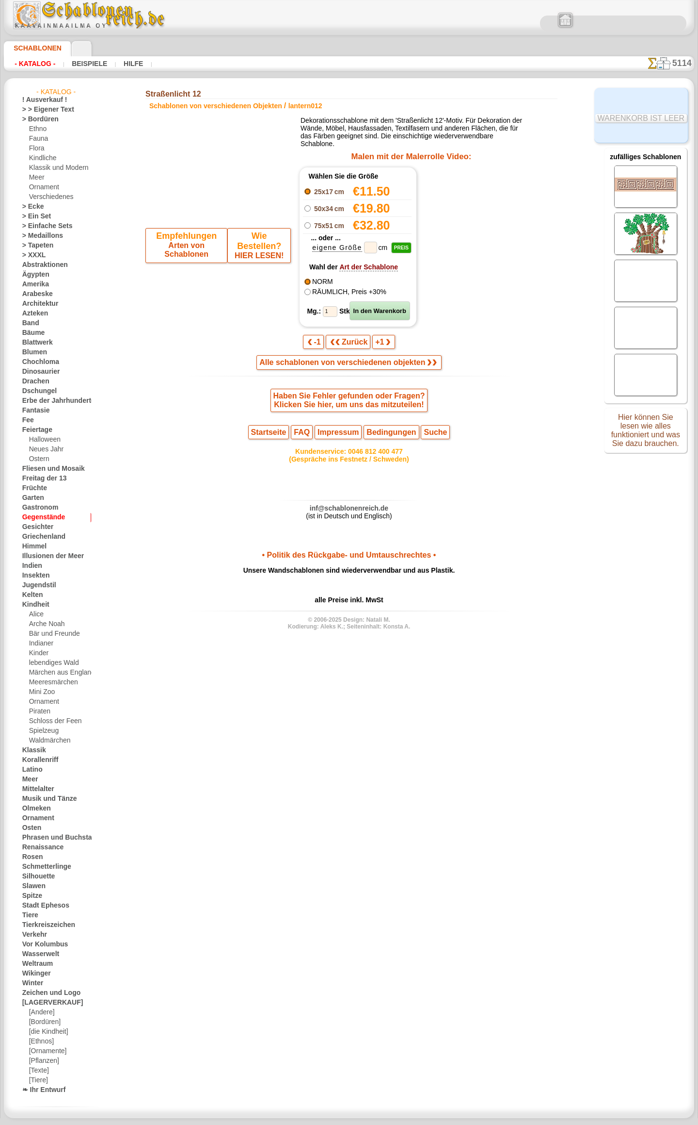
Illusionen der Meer (48, 556)
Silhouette (35, 876)
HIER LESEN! (257, 247)
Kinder (38, 653)
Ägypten (33, 274)
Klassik (31, 750)
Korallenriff (37, 760)
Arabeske (34, 294)
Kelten (30, 595)
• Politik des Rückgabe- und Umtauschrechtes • (349, 567)
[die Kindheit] (47, 1031)
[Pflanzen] (43, 1061)
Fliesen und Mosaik (48, 468)
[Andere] (41, 1012)
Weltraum (35, 964)
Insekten (33, 575)
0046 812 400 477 (370, 459)
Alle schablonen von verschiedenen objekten (348, 367)
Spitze (30, 896)
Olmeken (33, 808)
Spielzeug (41, 731)
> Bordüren (36, 119)
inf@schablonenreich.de (349, 517)
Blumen (32, 352)
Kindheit (33, 604)
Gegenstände (39, 517)
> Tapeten (34, 245)
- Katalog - (35, 63)
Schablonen (33, 48)
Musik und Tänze (44, 798)
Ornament (42, 187)
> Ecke (30, 206)
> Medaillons (39, 236)
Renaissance (39, 847)
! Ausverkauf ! (40, 100)
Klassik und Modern (55, 168)
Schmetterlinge (42, 866)
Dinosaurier (38, 371)
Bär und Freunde (51, 633)
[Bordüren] (44, 1022)
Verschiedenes (48, 197)
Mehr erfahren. (428, 1117)
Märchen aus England (58, 672)
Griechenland (40, 536)
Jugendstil (35, 585)
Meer (36, 177)
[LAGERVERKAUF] (47, 1002)
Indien (30, 566)
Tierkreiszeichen (43, 925)
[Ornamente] (46, 1051)
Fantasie (34, 410)
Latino (31, 769)
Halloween (43, 439)
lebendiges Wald (50, 663)
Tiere (28, 915)
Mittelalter (36, 789)
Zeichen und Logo (45, 993)
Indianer (40, 643)
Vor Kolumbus (41, 944)
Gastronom (37, 507)
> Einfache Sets (42, 226)
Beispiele (88, 63)
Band (29, 323)
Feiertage (34, 430)
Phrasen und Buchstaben (55, 837)
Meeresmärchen (50, 682)
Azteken (33, 313)
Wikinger (34, 973)
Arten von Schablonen (188, 247)
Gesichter (35, 527)
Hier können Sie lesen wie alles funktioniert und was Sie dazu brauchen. (646, 433)
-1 (318, 345)
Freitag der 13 (40, 478)
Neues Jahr (44, 449)
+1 (378, 345)
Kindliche (41, 158)
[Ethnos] (41, 1041)
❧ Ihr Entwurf (41, 1090)
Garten (31, 498)
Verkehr (32, 934)
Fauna (37, 138)
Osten (30, 828)
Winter (31, 983)
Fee (27, 420)
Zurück (349, 345)
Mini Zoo (41, 692)
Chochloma (37, 362)
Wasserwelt (38, 954)
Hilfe (131, 63)
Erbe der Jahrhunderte (52, 401)
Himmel (32, 546)
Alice (35, 614)
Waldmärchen (47, 740)
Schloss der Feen (51, 721)
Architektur (37, 303)
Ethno (37, 129)
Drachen (33, 381)
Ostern (38, 459)
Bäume (31, 333)
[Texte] (38, 1070)
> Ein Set (33, 216)
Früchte (32, 488)
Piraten (38, 711)
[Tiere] (38, 1080)
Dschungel (36, 391)
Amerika (33, 284)
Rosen (30, 857)
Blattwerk (35, 342)
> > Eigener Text (42, 109)
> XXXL (31, 255)
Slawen (31, 886)
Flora (36, 148)
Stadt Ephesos (41, 905)
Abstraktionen (41, 265)
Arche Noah (45, 624)
